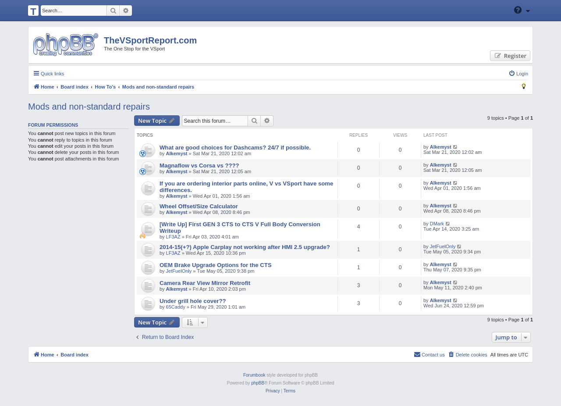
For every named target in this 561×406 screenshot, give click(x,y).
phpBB (257, 383)
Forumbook (254, 375)
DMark (437, 223)
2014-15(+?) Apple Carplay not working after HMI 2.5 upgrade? (245, 247)
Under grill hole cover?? (193, 301)
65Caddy (175, 307)
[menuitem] (518, 73)
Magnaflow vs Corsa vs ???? (199, 165)
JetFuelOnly (443, 246)
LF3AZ (173, 236)
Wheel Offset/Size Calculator (199, 206)
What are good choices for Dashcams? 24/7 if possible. (235, 147)
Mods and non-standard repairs (89, 106)
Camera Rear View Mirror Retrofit (205, 283)
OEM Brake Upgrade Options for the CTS (216, 265)
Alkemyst (177, 153)
